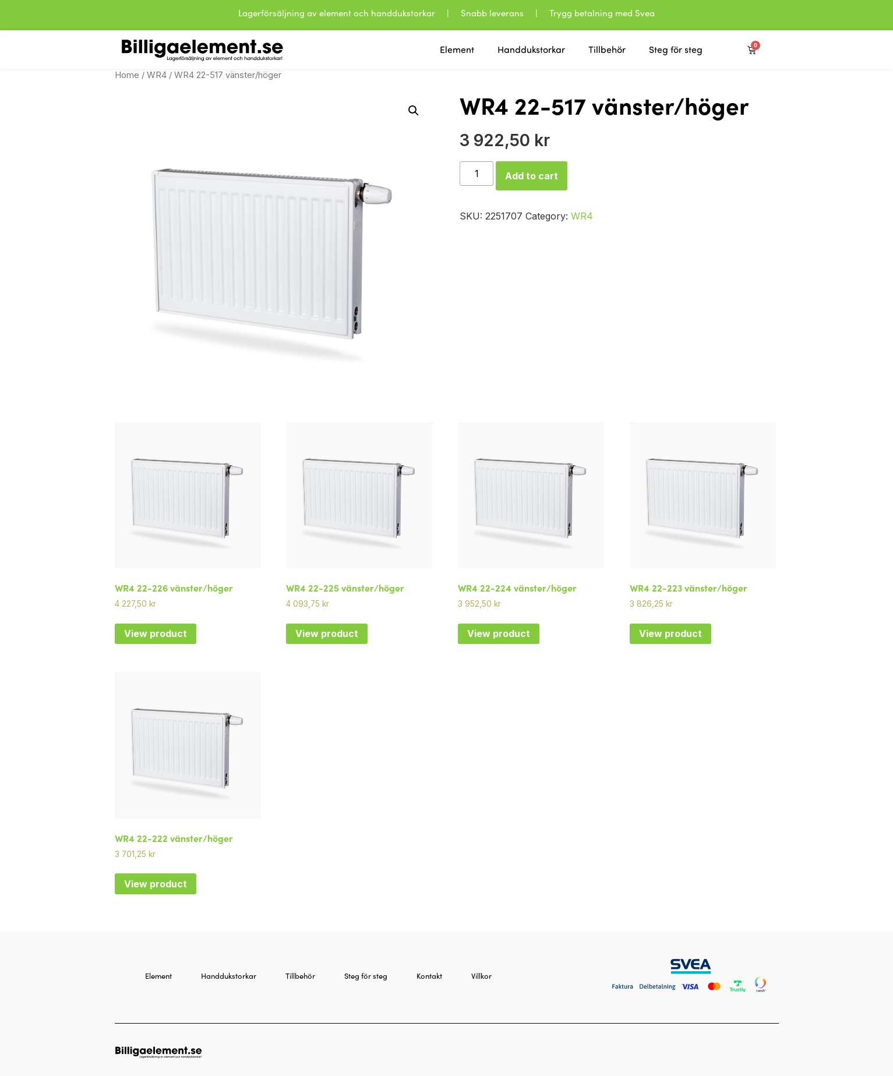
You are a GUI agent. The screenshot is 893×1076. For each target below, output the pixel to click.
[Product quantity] (476, 173)
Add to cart (531, 176)
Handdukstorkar (531, 49)
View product (155, 633)
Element (457, 49)
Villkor (481, 975)
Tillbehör (607, 49)
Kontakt (429, 975)
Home (127, 75)
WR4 (157, 75)
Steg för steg (676, 49)
